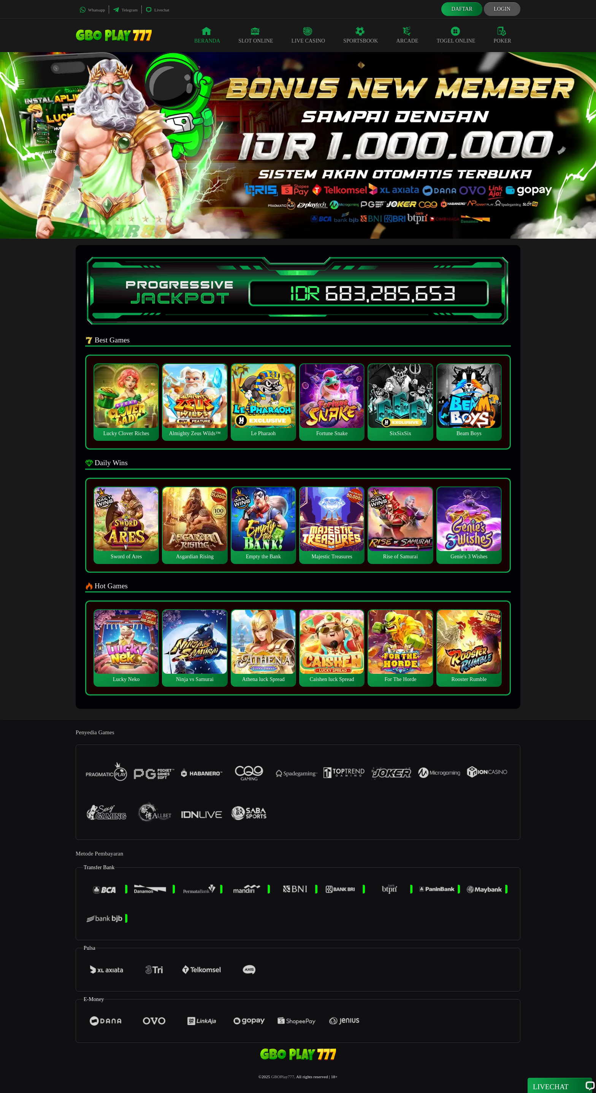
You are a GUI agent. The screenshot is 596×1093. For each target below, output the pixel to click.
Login (502, 9)
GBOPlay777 (282, 1076)
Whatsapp (92, 10)
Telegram (125, 10)
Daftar (461, 9)
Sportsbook (360, 35)
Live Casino (308, 35)
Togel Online (456, 35)
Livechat (157, 10)
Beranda (207, 35)
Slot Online (255, 35)
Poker (502, 35)
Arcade (407, 35)
